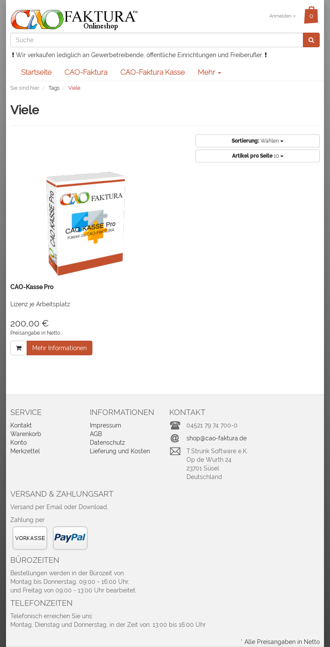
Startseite (36, 72)
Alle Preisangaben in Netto (282, 641)
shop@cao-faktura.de (216, 438)
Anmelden (282, 16)
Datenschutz (107, 442)
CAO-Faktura (85, 72)
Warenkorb (25, 433)
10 (258, 156)
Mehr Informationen (59, 348)
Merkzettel (25, 451)
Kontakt (21, 425)
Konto (18, 442)
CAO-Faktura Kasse (152, 72)
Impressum (105, 425)
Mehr (209, 72)
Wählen (258, 141)
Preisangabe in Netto (35, 333)
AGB (96, 433)
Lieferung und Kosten (120, 451)
